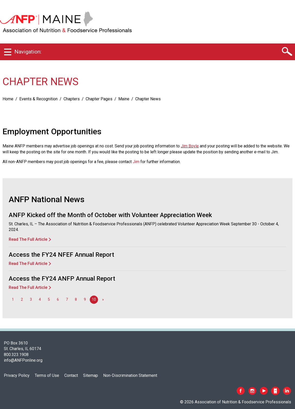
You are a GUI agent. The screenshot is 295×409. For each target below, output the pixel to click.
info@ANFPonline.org (23, 360)
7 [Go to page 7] (67, 299)
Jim (136, 161)
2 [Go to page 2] (22, 299)
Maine (123, 98)
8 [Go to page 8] (76, 299)
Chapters (72, 98)
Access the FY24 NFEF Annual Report (61, 254)
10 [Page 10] (94, 299)
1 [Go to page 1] (13, 299)
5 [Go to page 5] (49, 299)
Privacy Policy (17, 375)
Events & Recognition (38, 98)
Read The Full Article (28, 239)
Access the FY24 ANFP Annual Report (62, 278)
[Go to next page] (103, 300)
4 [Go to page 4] (40, 299)
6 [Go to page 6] (58, 299)
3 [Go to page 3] (31, 299)
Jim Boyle (190, 146)
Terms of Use (47, 375)
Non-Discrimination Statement (130, 375)
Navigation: (27, 52)
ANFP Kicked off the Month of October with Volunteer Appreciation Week (110, 215)
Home (8, 98)
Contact (71, 375)
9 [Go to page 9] (85, 299)
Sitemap (90, 375)
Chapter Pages (99, 98)
